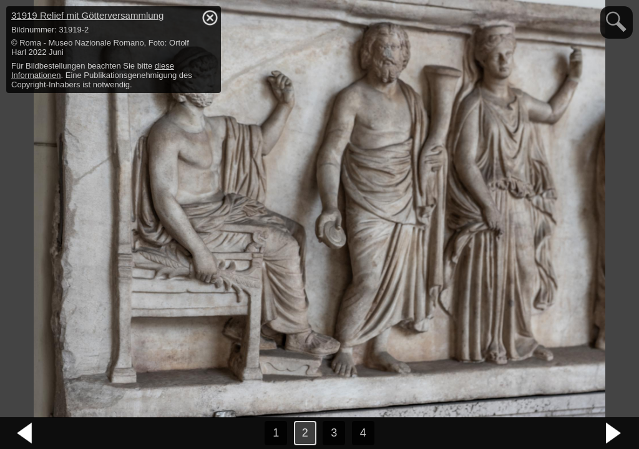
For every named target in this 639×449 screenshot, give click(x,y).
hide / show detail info (209, 17)
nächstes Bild (614, 433)
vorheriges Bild (25, 433)
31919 (87, 15)
